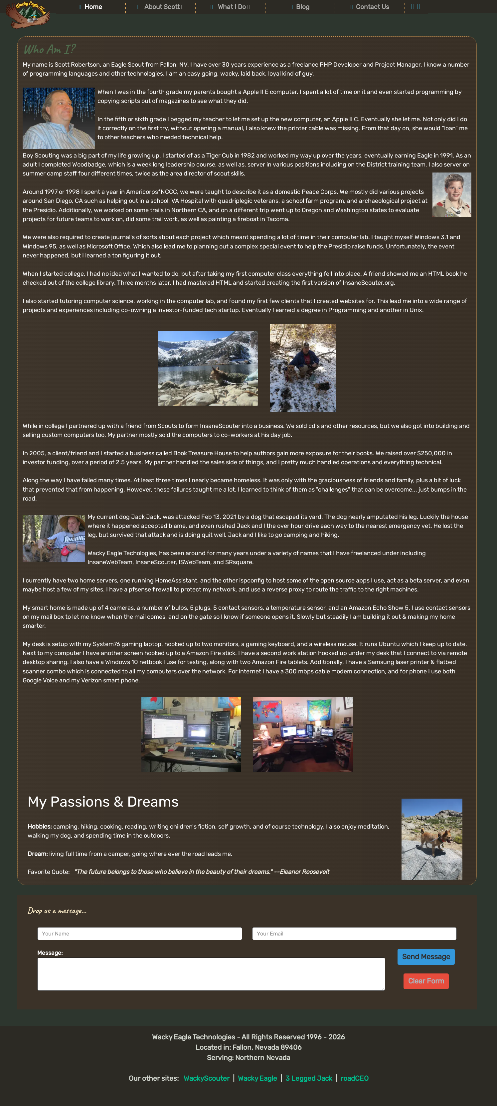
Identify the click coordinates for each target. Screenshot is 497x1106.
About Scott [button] (160, 7)
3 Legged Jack (308, 1078)
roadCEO (355, 1078)
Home (90, 7)
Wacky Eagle (257, 1078)
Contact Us (370, 7)
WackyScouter (207, 1078)
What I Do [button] (230, 7)
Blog (300, 7)
